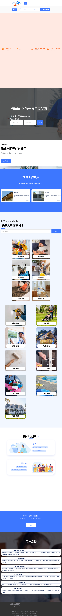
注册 (35, 10)
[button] (6, 161)
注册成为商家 (45, 9)
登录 (25, 10)
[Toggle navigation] (25, 3)
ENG (14, 9)
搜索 (56, 231)
